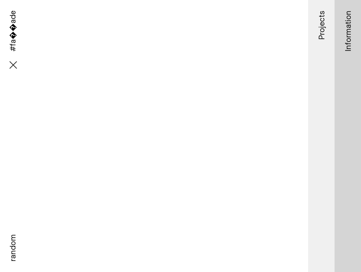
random (12, 247)
